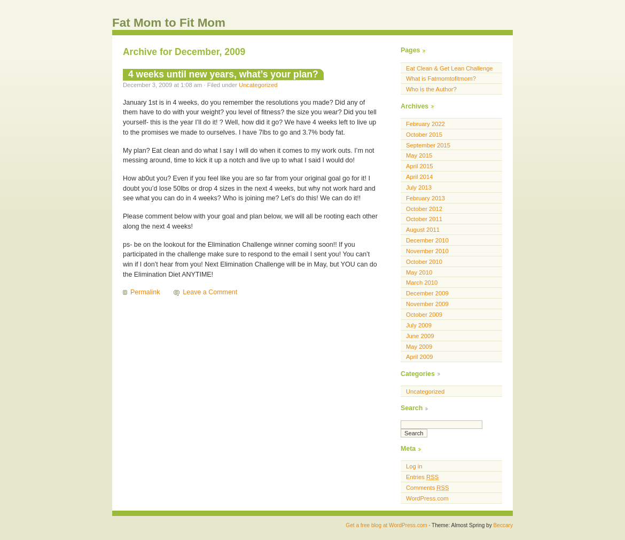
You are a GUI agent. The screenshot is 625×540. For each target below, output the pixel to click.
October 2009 (424, 314)
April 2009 (419, 357)
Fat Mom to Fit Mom (168, 22)
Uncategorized (258, 85)
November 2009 (427, 304)
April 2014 (419, 177)
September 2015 (428, 145)
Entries (422, 477)
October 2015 (424, 134)
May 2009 (419, 346)
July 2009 (419, 325)
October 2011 (424, 219)
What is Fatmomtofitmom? (441, 78)
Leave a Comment (210, 292)
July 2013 (419, 187)
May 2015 (419, 155)
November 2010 (427, 251)
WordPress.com (427, 498)
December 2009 (427, 293)
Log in (414, 466)
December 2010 (427, 240)
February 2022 (425, 124)
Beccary (503, 525)
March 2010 (422, 282)
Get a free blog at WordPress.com (386, 525)
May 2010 (419, 272)
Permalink (145, 292)
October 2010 (424, 262)
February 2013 (425, 198)
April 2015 (419, 166)
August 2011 (423, 229)
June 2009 (420, 336)
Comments (427, 487)
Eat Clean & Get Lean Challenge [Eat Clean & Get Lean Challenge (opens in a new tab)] (449, 68)
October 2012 (424, 209)
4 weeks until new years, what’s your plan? (223, 74)
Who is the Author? (431, 89)
